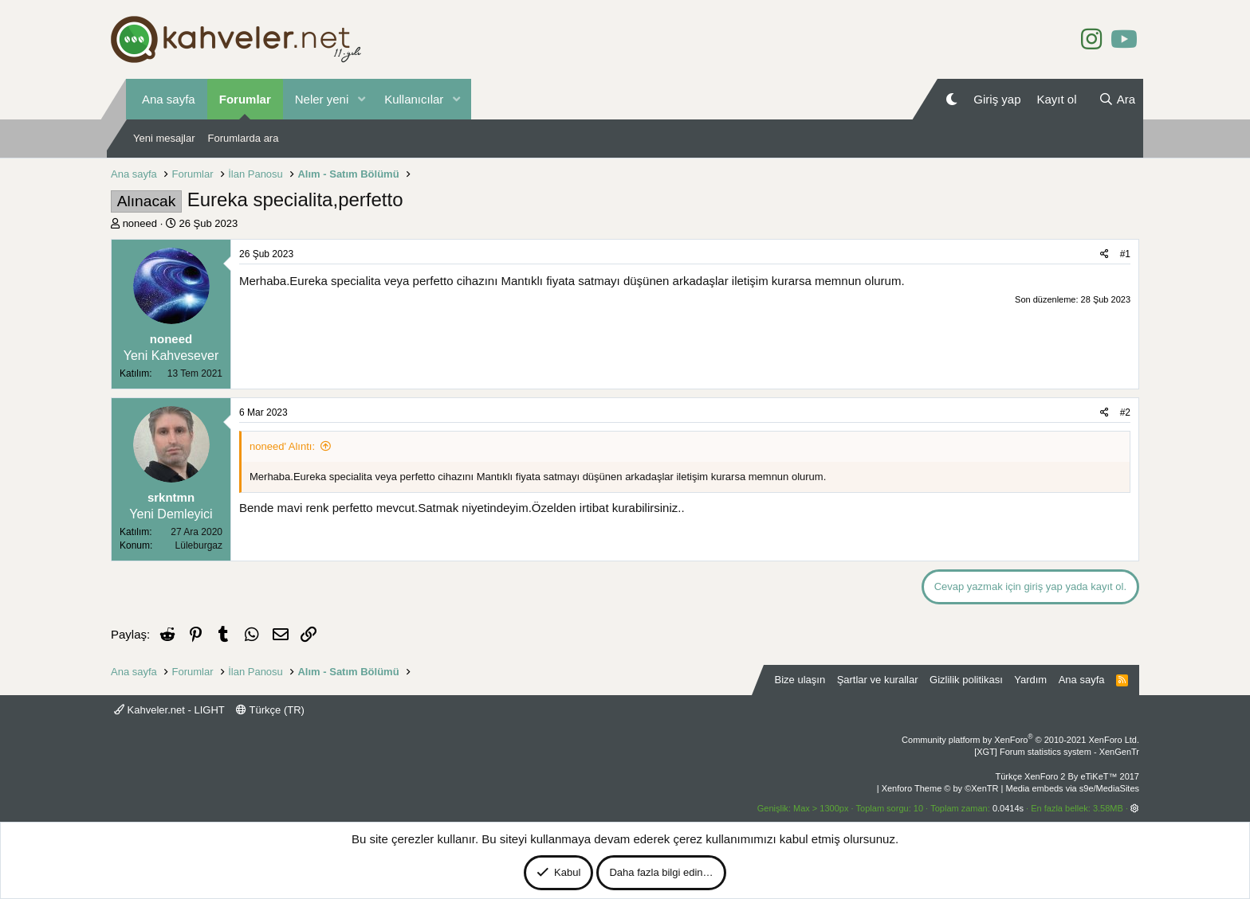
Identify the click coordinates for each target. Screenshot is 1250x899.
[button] (361, 99)
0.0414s (1008, 808)
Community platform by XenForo (1020, 740)
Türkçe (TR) (270, 710)
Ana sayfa (168, 99)
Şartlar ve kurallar (877, 680)
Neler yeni (322, 99)
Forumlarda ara (243, 138)
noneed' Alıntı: (282, 446)
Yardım (1030, 680)
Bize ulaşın (800, 680)
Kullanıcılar (413, 99)
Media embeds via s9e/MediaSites (1072, 788)
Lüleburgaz (198, 545)
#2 (1125, 412)
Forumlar (245, 99)
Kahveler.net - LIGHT (169, 710)
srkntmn (171, 497)
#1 (1125, 254)
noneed (140, 223)
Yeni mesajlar (164, 138)
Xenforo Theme (940, 788)
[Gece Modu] (951, 99)
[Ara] (1117, 99)
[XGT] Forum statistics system (1056, 751)
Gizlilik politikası (966, 680)
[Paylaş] (1104, 254)
